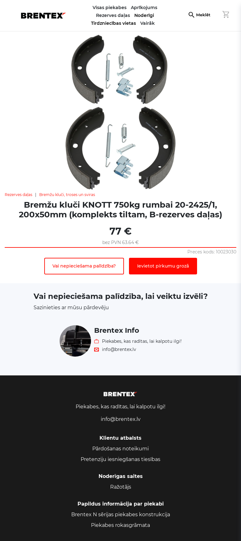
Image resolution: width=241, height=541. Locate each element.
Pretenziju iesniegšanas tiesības (120, 459)
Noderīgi (144, 15)
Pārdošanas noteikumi (120, 449)
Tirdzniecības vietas (113, 23)
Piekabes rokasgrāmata (120, 525)
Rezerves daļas (18, 194)
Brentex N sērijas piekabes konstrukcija (120, 514)
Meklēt (203, 15)
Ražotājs (120, 487)
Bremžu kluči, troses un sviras (67, 194)
